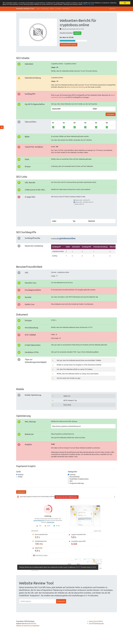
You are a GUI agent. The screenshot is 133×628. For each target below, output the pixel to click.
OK (125, 3)
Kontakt (58, 8)
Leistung (72, 474)
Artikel (52, 8)
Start (38, 8)
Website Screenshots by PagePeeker (27, 625)
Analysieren (21, 492)
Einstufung (44, 8)
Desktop (20, 474)
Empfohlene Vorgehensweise (79, 479)
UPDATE (77, 33)
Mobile (20, 477)
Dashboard (65, 8)
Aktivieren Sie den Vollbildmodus (66, 497)
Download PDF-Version (68, 44)
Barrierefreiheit (75, 477)
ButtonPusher (31, 623)
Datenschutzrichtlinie (96, 621)
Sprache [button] (112, 8)
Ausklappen (110, 114)
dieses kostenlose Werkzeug (76, 87)
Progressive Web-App (77, 483)
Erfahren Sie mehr (89, 4)
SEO (71, 481)
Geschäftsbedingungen (96, 623)
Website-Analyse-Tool (25, 8)
